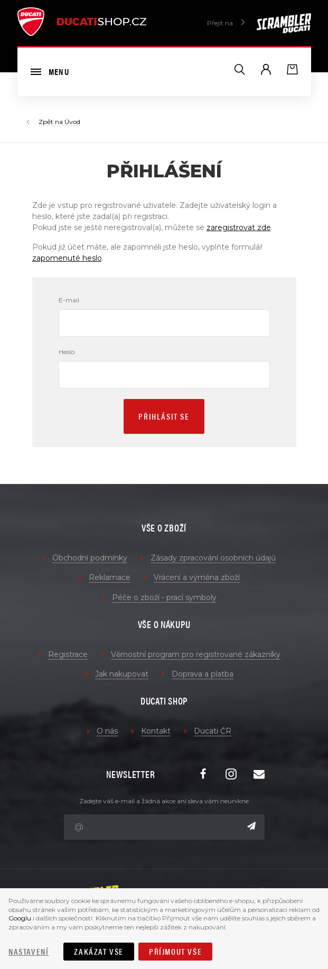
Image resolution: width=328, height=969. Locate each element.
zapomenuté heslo (67, 258)
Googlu (19, 918)
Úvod (72, 122)
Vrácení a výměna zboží (197, 577)
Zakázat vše (99, 951)
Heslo (66, 352)
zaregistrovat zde (239, 227)
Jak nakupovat (121, 674)
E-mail (69, 300)
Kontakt (156, 731)
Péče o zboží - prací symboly (164, 597)
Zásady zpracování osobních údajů (213, 558)
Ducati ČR (212, 731)
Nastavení (28, 951)
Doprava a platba (202, 674)
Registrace (68, 654)
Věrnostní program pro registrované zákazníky (195, 654)
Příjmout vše (175, 951)
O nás (107, 731)
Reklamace (109, 577)
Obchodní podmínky (89, 558)
